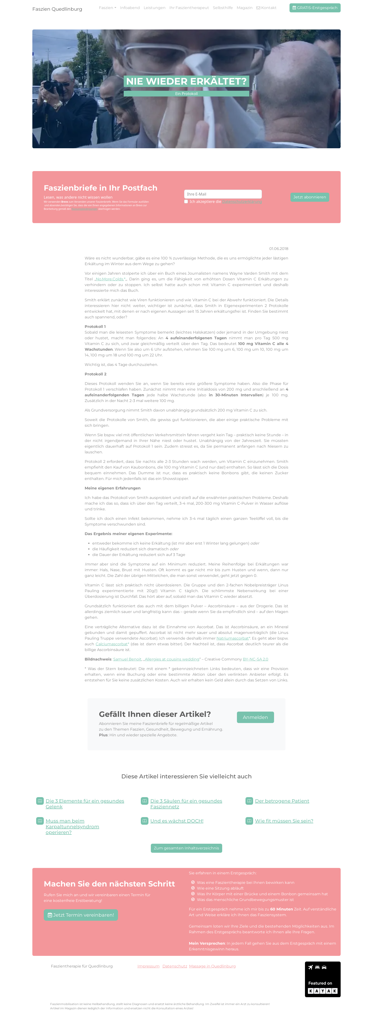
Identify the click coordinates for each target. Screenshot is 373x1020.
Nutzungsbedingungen (85, 209)
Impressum (148, 966)
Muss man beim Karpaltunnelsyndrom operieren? (72, 826)
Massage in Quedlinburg (212, 966)
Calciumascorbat (112, 644)
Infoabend (130, 7)
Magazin (245, 7)
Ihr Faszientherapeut (189, 7)
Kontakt (266, 7)
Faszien (106, 7)
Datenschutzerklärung (242, 201)
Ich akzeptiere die (226, 201)
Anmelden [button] (255, 717)
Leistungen (155, 7)
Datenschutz (174, 966)
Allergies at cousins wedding (172, 659)
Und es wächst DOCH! (176, 821)
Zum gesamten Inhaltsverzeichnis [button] (186, 848)
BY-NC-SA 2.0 (255, 659)
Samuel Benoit (127, 659)
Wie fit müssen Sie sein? (284, 821)
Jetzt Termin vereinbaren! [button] (81, 915)
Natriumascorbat (232, 638)
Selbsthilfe (223, 7)
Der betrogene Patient (282, 801)
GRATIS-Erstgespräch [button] (315, 7)
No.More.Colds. (110, 279)
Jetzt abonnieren (310, 197)
